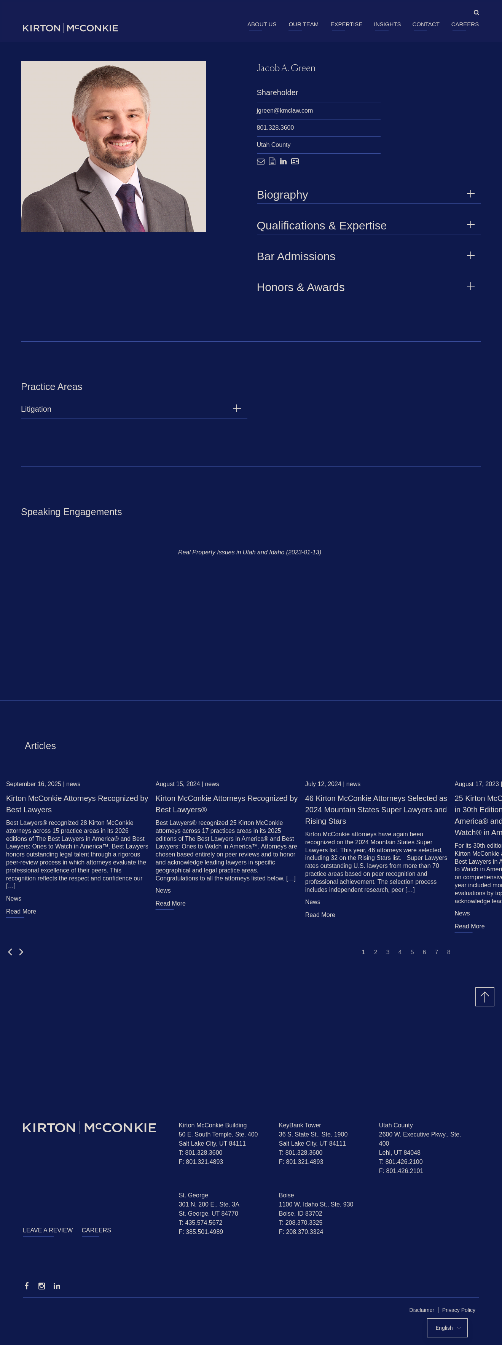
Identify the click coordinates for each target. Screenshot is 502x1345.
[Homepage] (95, 1127)
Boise (286, 1195)
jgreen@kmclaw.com (285, 110)
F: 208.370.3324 (301, 1232)
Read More (21, 915)
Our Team (303, 24)
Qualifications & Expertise (367, 225)
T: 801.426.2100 (401, 1162)
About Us (261, 24)
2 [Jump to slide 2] (376, 956)
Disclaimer (422, 1310)
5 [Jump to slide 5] (412, 956)
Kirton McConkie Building (213, 1125)
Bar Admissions (367, 256)
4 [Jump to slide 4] (400, 956)
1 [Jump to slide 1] (363, 956)
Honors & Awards (367, 287)
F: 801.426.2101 (401, 1171)
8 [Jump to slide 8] (449, 956)
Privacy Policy (458, 1310)
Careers (465, 24)
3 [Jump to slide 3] (388, 956)
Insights (387, 24)
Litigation (36, 413)
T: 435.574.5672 (201, 1222)
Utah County (274, 145)
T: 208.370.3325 (301, 1222)
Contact (425, 24)
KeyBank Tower (300, 1125)
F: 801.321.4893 (201, 1162)
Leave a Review (48, 1230)
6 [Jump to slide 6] (424, 956)
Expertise (346, 24)
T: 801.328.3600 (201, 1152)
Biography (367, 194)
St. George (193, 1195)
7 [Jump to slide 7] (436, 956)
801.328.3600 (275, 127)
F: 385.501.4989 (201, 1232)
